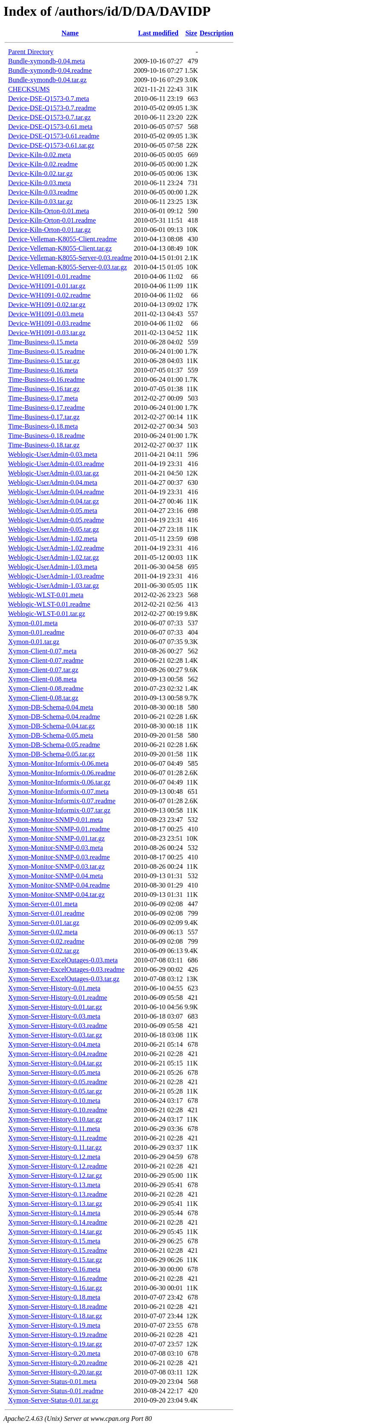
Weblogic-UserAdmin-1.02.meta (52, 538)
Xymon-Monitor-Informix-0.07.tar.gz (59, 810)
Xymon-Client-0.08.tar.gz (43, 698)
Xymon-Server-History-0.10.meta (54, 1100)
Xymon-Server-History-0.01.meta (54, 988)
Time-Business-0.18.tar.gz (44, 445)
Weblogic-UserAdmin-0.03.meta (52, 454)
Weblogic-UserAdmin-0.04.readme (56, 491)
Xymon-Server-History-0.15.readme (57, 1250)
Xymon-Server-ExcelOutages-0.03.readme (66, 969)
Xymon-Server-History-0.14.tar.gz (55, 1231)
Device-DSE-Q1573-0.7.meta (48, 98)
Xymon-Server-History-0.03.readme (57, 1025)
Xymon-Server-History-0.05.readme (57, 1081)
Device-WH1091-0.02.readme (49, 295)
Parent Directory (30, 51)
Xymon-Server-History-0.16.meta (54, 1269)
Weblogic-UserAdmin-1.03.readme (56, 576)
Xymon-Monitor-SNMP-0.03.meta (55, 847)
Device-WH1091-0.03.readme (49, 323)
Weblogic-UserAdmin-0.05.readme (56, 520)
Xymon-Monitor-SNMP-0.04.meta (55, 875)
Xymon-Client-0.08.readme (45, 688)
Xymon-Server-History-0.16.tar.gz (55, 1287)
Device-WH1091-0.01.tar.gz (47, 285)
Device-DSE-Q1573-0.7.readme (52, 108)
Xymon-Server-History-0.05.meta (54, 1072)
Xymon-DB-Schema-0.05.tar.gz (51, 754)
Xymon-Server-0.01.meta (43, 904)
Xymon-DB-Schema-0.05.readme (54, 744)
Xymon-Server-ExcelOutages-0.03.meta (63, 960)
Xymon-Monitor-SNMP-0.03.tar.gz (56, 866)
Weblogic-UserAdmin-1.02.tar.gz (53, 557)
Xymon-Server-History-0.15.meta (54, 1241)
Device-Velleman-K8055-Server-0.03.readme (70, 257)
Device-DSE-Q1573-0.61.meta (50, 126)
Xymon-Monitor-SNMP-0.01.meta (55, 819)
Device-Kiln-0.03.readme (43, 192)
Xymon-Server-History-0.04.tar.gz (55, 1063)
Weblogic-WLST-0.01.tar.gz (46, 613)
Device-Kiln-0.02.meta (39, 154)
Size (191, 33)
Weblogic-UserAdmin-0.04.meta (52, 482)
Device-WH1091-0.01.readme (49, 276)
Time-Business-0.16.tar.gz (44, 388)
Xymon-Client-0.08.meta (42, 679)
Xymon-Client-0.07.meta (42, 651)
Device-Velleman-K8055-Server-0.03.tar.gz (67, 267)
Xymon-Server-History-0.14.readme (57, 1222)
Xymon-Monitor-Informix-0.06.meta (58, 763)
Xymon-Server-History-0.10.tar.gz (55, 1119)
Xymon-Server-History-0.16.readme (57, 1278)
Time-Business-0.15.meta (43, 342)
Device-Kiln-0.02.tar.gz (40, 173)
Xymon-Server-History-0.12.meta (54, 1156)
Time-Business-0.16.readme (46, 379)
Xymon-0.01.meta (32, 623)
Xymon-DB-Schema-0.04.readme (54, 716)
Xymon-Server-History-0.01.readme (57, 997)
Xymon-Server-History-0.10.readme (57, 1110)
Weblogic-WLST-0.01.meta (45, 594)
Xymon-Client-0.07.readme (45, 660)
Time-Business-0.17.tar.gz (44, 417)
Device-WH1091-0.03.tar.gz (47, 332)
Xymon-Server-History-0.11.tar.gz (55, 1147)
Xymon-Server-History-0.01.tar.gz (55, 1007)
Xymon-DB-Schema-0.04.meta (50, 707)
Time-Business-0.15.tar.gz (44, 360)
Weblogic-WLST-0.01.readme (49, 604)
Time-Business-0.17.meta (43, 398)
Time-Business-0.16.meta (43, 370)
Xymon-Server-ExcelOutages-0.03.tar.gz (63, 978)
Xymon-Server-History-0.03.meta (54, 1016)
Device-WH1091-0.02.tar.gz (47, 304)
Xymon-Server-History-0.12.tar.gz (55, 1175)
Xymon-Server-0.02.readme (46, 941)
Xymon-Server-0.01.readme (46, 913)
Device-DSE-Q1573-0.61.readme (53, 136)
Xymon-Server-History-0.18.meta (54, 1297)
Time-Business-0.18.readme (46, 435)
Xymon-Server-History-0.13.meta (54, 1184)
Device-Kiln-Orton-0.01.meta (48, 211)
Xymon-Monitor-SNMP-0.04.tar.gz (56, 894)
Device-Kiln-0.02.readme (43, 164)
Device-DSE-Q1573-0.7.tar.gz (49, 117)
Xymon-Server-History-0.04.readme (57, 1053)
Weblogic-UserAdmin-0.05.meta (52, 510)
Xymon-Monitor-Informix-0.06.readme (61, 772)
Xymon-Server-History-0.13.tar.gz (55, 1203)
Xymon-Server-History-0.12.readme (57, 1166)
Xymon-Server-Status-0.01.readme (55, 1391)
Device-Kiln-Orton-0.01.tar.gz (49, 229)
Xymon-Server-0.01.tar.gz (43, 922)
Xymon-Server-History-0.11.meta (54, 1128)
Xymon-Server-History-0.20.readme (57, 1362)
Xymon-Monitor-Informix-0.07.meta (58, 791)
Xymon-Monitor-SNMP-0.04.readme (59, 885)
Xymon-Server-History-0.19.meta (54, 1325)
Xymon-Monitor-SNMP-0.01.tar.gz (56, 838)
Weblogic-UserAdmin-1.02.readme (56, 548)
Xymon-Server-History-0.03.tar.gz (55, 1035)
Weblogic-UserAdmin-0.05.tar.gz (53, 529)
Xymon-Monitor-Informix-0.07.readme (61, 801)
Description (216, 33)
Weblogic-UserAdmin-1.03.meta (52, 566)
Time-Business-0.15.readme (46, 351)
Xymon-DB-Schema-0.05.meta (50, 735)
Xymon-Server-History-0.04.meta (54, 1044)
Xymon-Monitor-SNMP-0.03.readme (59, 857)
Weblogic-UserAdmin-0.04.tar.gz (53, 501)
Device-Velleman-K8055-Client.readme (62, 239)
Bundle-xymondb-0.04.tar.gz (47, 79)
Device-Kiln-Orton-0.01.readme (52, 220)
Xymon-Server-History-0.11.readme (57, 1138)
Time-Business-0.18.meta (43, 426)
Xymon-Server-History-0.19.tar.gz (55, 1344)
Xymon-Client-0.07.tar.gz (43, 669)
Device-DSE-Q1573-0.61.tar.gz (51, 145)
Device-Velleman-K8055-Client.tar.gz (60, 248)
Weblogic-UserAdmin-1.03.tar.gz (53, 585)
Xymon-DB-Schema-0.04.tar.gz (51, 726)
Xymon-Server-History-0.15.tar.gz (55, 1259)
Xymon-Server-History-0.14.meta (54, 1213)
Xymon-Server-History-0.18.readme (57, 1306)
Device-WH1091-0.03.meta (46, 314)
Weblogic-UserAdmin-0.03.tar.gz (53, 473)
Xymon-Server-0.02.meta (43, 932)
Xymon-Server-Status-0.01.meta (52, 1381)
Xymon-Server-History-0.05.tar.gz (55, 1091)
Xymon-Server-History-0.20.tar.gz (55, 1372)
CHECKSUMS (29, 89)
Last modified (158, 33)
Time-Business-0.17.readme (46, 407)
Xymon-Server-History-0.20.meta (54, 1353)
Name (70, 33)
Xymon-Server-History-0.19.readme (57, 1334)
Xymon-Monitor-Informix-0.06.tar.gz (59, 782)
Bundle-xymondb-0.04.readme (50, 70)
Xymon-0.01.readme (36, 632)
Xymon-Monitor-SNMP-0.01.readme (59, 829)
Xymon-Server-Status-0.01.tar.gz (53, 1400)
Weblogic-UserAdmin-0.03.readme (56, 463)
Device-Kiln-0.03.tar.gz (40, 201)
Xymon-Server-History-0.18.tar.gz (55, 1316)
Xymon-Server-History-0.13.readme (57, 1194)
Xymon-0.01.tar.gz (33, 641)
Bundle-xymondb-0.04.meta (46, 61)
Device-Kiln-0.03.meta (39, 182)
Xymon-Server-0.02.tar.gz (43, 950)
